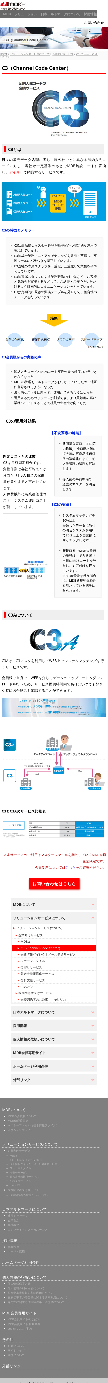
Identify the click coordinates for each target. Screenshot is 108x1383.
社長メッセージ (18, 1212)
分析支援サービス (33, 976)
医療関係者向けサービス (35, 989)
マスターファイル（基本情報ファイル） (33, 1121)
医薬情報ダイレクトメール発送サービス (48, 950)
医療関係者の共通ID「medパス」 (44, 995)
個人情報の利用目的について (26, 1284)
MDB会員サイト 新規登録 (24, 1320)
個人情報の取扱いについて (24, 1273)
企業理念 (13, 1216)
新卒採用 (13, 1243)
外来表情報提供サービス (37, 969)
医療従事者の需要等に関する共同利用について (37, 1293)
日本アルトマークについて (58, 13)
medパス (27, 982)
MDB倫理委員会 (18, 1117)
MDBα (25, 937)
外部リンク (11, 1361)
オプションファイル (20, 1126)
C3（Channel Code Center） (41, 944)
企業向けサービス (62, 50)
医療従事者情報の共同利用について (30, 1289)
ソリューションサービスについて (30, 50)
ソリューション (23, 13)
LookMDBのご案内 (20, 1324)
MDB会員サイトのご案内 (24, 1315)
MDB (5, 13)
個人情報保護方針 (19, 1279)
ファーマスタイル (33, 956)
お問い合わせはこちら (54, 879)
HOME (3, 50)
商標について (16, 1351)
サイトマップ (16, 1346)
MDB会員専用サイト (19, 1308)
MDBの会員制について (22, 1112)
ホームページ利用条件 (20, 1258)
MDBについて (13, 1105)
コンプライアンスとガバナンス (28, 1225)
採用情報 (87, 13)
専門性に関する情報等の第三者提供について (36, 1298)
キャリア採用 (16, 1247)
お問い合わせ (97, 19)
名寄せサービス (31, 963)
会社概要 (13, 1221)
